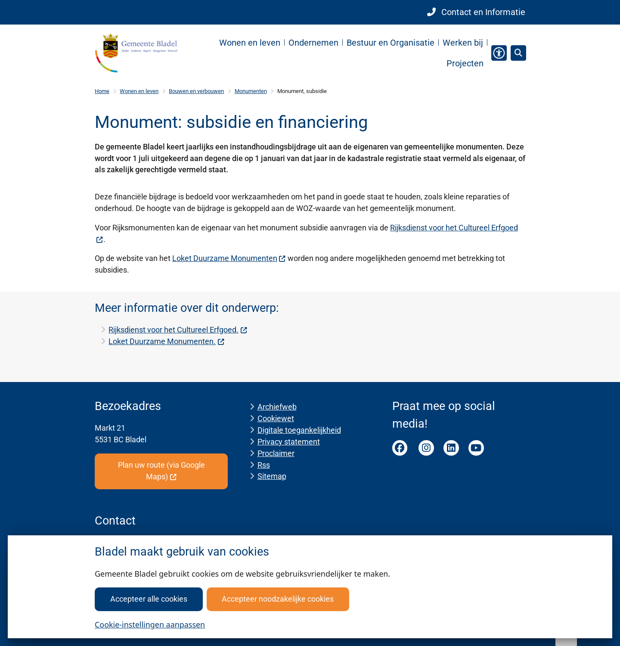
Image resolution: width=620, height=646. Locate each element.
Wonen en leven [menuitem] (249, 42)
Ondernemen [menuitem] (313, 42)
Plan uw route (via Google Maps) (161, 470)
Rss (263, 464)
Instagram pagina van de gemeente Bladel (426, 448)
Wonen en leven (139, 91)
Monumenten (251, 91)
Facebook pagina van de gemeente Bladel (400, 448)
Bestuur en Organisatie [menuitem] (390, 42)
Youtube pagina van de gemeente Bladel (476, 448)
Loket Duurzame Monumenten (229, 258)
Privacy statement (288, 441)
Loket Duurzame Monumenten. (166, 341)
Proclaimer (275, 453)
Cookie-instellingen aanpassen (150, 624)
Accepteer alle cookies (148, 598)
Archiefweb (277, 406)
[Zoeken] (518, 52)
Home (102, 91)
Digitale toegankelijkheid (299, 430)
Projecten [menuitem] (465, 63)
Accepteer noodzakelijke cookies (278, 598)
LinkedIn (451, 448)
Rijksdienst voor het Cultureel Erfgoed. (177, 329)
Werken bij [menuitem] (463, 42)
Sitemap (271, 476)
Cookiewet (275, 418)
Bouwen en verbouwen (196, 91)
